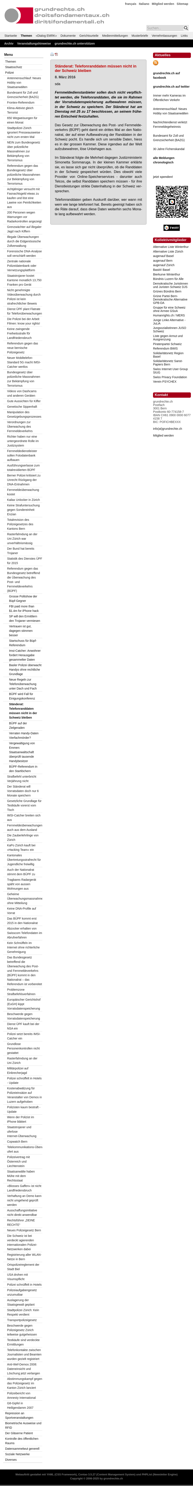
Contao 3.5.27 (87, 1474)
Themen (26, 35)
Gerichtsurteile (88, 35)
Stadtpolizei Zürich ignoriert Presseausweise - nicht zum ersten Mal (24, 132)
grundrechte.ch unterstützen (75, 43)
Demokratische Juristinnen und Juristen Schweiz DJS (170, 285)
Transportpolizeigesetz (22, 1320)
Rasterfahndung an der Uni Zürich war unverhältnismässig (22, 538)
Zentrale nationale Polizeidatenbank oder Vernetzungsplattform (21, 266)
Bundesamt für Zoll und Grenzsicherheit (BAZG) (23, 95)
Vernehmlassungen (164, 35)
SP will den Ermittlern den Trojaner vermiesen (24, 618)
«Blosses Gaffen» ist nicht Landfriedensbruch (24, 1188)
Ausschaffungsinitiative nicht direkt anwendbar (22, 1212)
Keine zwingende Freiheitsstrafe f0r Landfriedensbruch (19, 333)
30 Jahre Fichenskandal (169, 149)
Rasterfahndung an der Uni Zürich (22, 1061)
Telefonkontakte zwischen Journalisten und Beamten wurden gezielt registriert (24, 1354)
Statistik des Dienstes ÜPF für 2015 (24, 561)
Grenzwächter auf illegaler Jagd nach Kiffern (24, 229)
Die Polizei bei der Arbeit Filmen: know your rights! (23, 321)
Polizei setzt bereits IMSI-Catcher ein (23, 1036)
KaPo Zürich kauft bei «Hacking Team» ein (21, 847)
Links (184, 35)
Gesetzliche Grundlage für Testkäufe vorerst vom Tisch (24, 805)
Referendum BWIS (165, 348)
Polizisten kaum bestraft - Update (23, 1109)
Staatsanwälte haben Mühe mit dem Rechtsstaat (21, 1176)
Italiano (144, 4)
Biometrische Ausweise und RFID (23, 1425)
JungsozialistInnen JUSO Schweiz (169, 329)
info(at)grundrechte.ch (167, 428)
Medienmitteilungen (115, 35)
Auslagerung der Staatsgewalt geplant (20, 1302)
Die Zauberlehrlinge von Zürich (23, 837)
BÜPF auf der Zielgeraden (18, 725)
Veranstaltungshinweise (34, 43)
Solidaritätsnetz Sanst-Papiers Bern (168, 362)
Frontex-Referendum (20, 102)
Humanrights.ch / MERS (169, 315)
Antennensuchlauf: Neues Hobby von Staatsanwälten (24, 82)
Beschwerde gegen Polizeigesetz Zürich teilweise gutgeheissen (22, 1330)
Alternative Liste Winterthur (171, 247)
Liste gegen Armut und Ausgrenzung (168, 337)
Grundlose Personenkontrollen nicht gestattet (23, 1048)
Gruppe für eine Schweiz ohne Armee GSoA (169, 309)
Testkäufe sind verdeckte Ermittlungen (23, 1342)
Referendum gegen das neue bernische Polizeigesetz (22, 348)
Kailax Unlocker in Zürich (23, 499)
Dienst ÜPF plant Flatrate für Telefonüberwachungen (24, 311)
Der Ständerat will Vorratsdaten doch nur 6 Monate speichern (23, 791)
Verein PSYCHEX (164, 381)
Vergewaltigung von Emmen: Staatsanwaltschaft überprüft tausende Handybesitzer (22, 752)
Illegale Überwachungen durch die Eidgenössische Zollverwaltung (24, 241)
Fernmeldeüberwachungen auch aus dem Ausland (24, 827)
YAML (50, 1474)
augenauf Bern (162, 260)
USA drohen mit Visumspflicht (17, 1277)
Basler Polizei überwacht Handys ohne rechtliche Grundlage (25, 669)
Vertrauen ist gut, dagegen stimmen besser (21, 631)
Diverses (11, 1459)
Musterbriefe (140, 35)
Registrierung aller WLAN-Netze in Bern (24, 1257)
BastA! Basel (161, 269)
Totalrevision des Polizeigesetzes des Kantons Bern (20, 524)
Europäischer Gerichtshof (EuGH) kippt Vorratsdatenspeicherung (23, 1004)
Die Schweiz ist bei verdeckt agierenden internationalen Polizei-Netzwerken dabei (22, 1242)
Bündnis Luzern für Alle (168, 279)
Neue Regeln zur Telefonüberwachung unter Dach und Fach (23, 684)
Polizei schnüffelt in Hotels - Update (24, 1080)
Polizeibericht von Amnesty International (21, 1395)
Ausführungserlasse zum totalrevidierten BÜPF (23, 468)
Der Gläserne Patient (19, 1433)
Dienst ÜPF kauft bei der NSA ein (23, 1026)
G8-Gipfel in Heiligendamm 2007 (20, 1405)
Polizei (9, 72)
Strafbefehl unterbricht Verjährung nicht (21, 779)
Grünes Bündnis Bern (167, 291)
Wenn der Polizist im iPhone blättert (20, 1119)
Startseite (10, 35)
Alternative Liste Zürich (168, 251)
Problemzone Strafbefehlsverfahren (21, 992)
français (130, 4)
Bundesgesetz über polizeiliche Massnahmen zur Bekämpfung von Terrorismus (23, 379)
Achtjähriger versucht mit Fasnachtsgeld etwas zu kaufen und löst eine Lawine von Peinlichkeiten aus (24, 198)
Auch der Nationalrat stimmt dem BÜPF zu (21, 872)
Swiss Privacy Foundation (170, 377)
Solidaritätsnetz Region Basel (168, 354)
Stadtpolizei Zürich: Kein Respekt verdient (23, 1312)
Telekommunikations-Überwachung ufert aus (24, 1149)
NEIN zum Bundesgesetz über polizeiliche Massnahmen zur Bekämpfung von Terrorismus (23, 151)
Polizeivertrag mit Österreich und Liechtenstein (18, 1161)
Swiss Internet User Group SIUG (170, 370)
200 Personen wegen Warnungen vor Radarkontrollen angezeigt (24, 217)
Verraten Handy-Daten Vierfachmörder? (24, 735)
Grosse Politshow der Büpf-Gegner (23, 599)
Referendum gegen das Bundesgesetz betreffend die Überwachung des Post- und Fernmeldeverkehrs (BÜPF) (23, 580)
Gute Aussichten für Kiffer (24, 401)
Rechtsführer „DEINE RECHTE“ (21, 1222)
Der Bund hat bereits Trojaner (20, 551)
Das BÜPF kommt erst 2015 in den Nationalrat (22, 921)
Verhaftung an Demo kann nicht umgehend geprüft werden (24, 1200)
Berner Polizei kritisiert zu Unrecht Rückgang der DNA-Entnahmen (23, 480)
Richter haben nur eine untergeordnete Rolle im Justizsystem (23, 441)
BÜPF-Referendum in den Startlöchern (23, 769)
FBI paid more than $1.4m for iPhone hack (24, 608)
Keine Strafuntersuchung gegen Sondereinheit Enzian (23, 510)
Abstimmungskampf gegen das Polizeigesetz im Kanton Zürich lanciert (24, 1383)
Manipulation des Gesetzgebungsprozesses (24, 414)
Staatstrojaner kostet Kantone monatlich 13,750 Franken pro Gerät (24, 280)
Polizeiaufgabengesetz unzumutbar (22, 1292)
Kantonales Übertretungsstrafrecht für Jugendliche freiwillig (24, 860)
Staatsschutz (13, 67)
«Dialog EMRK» (46, 35)
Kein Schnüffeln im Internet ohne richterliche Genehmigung (23, 947)
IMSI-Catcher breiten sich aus (23, 818)
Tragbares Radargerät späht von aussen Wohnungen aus (21, 884)
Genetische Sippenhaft (22, 406)
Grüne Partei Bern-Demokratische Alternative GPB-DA (170, 299)
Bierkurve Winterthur (166, 274)
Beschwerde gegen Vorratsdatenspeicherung (23, 1016)
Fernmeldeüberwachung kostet (23, 492)
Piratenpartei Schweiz (167, 344)
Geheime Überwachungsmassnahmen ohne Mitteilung (24, 898)
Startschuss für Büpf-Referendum (23, 643)
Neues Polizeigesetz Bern (24, 1230)
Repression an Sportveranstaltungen (19, 1415)
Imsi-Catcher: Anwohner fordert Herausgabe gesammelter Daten (25, 655)
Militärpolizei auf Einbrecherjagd (17, 1070)
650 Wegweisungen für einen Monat (22, 120)
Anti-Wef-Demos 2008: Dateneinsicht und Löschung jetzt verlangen (23, 1369)
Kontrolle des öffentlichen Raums (21, 1441)
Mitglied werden (163, 4)
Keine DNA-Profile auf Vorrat (21, 911)
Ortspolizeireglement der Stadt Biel (23, 1267)
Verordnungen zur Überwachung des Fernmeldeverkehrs (20, 426)
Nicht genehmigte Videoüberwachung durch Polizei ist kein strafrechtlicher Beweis (24, 296)
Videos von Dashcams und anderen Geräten (21, 393)
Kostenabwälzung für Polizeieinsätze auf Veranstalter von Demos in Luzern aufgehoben (24, 1095)
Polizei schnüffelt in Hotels (24, 1284)
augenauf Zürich (163, 265)
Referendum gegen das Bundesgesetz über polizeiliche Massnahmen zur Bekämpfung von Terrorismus (23, 174)
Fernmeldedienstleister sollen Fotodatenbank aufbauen (22, 455)
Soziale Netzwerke (17, 1454)
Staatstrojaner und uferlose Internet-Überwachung (21, 1131)
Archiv (9, 43)
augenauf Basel (163, 256)
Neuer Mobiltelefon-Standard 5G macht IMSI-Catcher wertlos (24, 362)
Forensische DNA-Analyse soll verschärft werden (24, 253)
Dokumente (68, 35)
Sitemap (182, 4)
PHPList (147, 1474)
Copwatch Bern (17, 1141)
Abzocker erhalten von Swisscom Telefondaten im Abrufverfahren (24, 933)
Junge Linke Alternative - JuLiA (169, 321)
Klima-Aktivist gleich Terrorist (20, 110)
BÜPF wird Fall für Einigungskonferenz (22, 696)
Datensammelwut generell (22, 1448)
